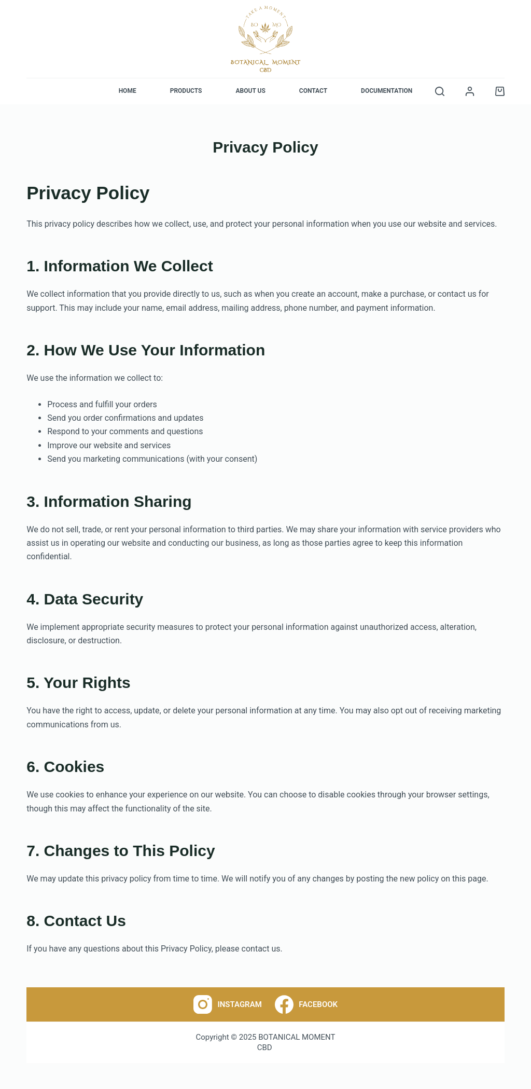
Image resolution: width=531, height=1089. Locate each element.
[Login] (469, 91)
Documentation (386, 90)
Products (186, 90)
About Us (250, 90)
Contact (313, 90)
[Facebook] (306, 1004)
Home (127, 90)
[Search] (439, 91)
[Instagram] (227, 1004)
